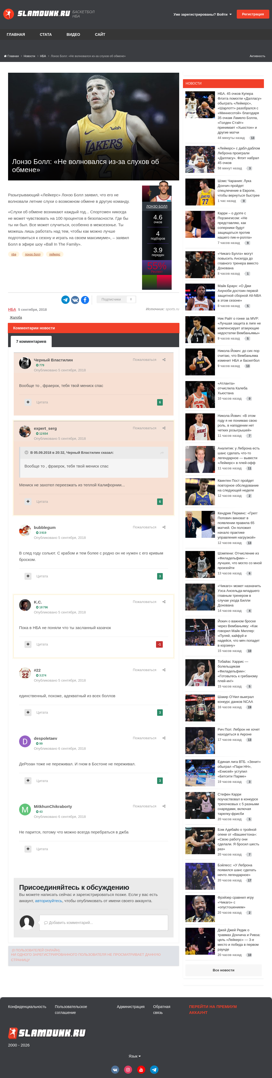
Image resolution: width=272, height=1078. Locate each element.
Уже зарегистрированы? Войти (203, 14)
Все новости (223, 970)
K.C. (38, 602)
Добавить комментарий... (68, 922)
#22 (37, 670)
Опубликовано (60, 370)
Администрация (130, 1006)
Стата (46, 34)
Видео (73, 34)
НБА (12, 309)
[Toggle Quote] (26, 452)
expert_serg (45, 428)
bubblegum (45, 527)
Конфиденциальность (27, 1006)
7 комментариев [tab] (31, 341)
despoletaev (45, 738)
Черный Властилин (53, 360)
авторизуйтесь (48, 900)
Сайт (100, 34)
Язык (135, 1056)
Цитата (42, 402)
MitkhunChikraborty (53, 806)
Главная (16, 34)
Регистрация (253, 14)
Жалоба (16, 317)
